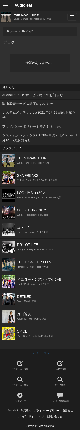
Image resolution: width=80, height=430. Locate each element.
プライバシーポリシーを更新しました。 (33, 126)
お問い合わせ (54, 416)
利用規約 (26, 410)
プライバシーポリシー (47, 410)
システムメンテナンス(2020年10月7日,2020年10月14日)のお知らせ (39, 137)
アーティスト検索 (20, 381)
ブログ (29, 31)
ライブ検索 (60, 381)
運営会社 (68, 410)
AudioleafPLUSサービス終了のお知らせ (32, 95)
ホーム (13, 31)
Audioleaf (23, 5)
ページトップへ (40, 353)
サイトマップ (36, 416)
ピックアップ (20, 397)
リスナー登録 (60, 365)
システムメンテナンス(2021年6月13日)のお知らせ (39, 115)
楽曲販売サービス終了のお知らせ (27, 104)
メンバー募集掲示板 (60, 397)
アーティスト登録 (20, 365)
